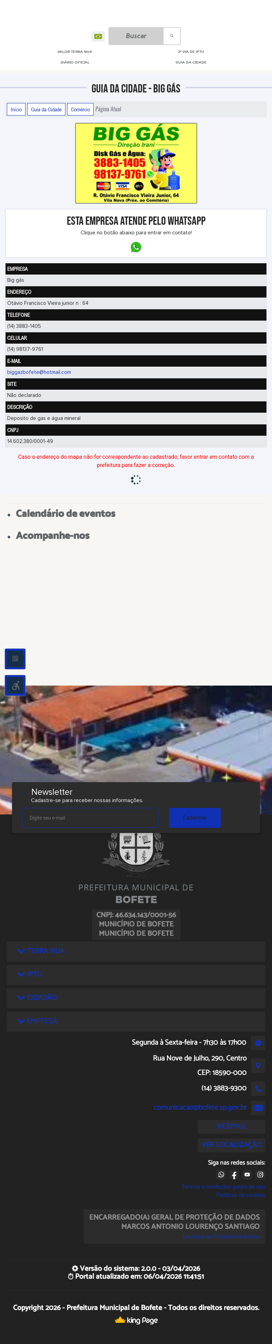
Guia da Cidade (46, 109)
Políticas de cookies (240, 1195)
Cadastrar (195, 817)
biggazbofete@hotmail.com (39, 372)
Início (16, 109)
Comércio (80, 109)
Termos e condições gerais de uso (223, 1187)
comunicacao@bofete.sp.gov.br (200, 1107)
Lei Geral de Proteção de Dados (221, 1236)
